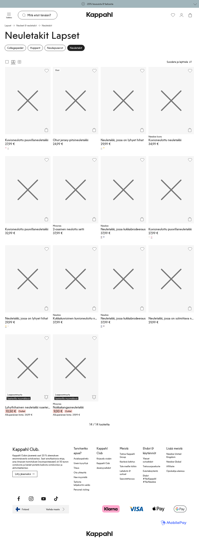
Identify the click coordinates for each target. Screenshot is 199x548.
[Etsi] (42, 15)
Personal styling (81, 489)
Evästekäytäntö (150, 470)
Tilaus (76, 467)
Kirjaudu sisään (104, 458)
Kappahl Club (103, 463)
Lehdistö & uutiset (125, 472)
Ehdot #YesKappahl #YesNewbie (149, 478)
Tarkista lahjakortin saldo (82, 483)
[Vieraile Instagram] (31, 499)
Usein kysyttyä (81, 463)
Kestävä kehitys (127, 461)
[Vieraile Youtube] (43, 499)
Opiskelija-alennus (175, 470)
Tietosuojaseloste (151, 466)
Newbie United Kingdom (173, 455)
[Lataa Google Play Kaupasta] (21, 485)
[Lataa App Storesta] (15, 485)
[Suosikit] (173, 15)
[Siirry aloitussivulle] (99, 15)
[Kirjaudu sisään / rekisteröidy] (181, 15)
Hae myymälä (80, 477)
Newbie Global (173, 461)
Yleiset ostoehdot (148, 460)
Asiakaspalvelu (81, 458)
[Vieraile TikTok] (56, 499)
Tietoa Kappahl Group (127, 455)
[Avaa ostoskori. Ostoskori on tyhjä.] (190, 15)
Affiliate (170, 466)
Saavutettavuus (127, 478)
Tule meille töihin (128, 466)
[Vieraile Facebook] (19, 499)
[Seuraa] (46, 397)
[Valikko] (9, 15)
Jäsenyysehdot (104, 467)
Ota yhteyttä (80, 472)
